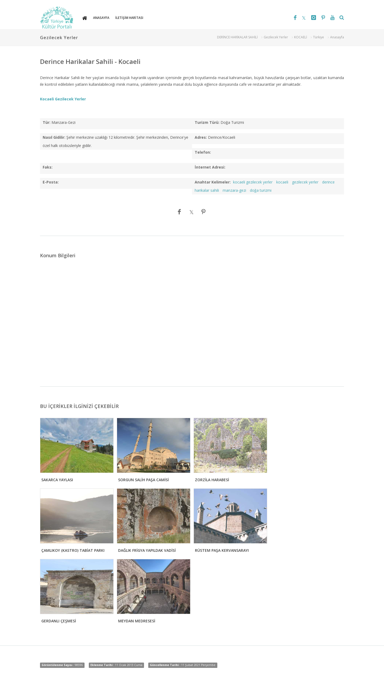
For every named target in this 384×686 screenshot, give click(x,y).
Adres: (201, 137)
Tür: (46, 122)
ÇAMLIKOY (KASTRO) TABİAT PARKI (73, 550)
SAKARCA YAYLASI (57, 479)
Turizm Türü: (207, 122)
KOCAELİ (300, 37)
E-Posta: (51, 182)
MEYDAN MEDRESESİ (136, 620)
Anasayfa (337, 37)
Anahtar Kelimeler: (213, 182)
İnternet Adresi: (210, 167)
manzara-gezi (234, 190)
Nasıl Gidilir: (54, 137)
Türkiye (318, 37)
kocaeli (282, 182)
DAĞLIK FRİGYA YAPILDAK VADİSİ (147, 550)
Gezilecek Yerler (276, 37)
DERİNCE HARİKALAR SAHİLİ (237, 37)
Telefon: (203, 152)
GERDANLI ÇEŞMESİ (58, 620)
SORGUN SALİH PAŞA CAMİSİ (143, 479)
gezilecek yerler (305, 182)
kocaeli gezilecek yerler (253, 182)
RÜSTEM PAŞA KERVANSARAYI (222, 550)
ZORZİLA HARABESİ (212, 479)
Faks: (48, 167)
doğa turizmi (260, 190)
